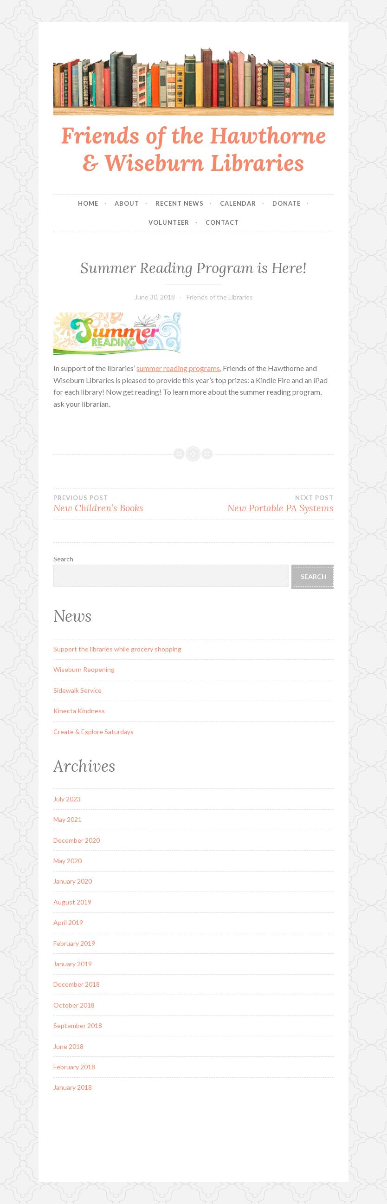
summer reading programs (178, 368)
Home (88, 203)
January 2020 (72, 881)
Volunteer (168, 222)
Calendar (238, 203)
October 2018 (74, 1005)
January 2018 (72, 1087)
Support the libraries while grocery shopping (117, 649)
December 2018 (76, 984)
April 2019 (68, 922)
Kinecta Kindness (79, 711)
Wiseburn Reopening (84, 669)
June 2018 (68, 1046)
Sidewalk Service (77, 690)
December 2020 (76, 840)
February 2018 (74, 1067)
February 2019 (74, 943)
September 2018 (77, 1025)
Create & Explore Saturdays (93, 731)
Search (63, 559)
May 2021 (67, 819)
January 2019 (72, 964)
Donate (286, 203)
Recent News (179, 203)
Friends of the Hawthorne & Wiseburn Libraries (193, 149)
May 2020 (67, 861)
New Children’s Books (123, 504)
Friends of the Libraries (220, 297)
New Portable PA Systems (264, 504)
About (127, 203)
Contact (222, 222)
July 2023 (67, 799)
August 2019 (72, 902)
